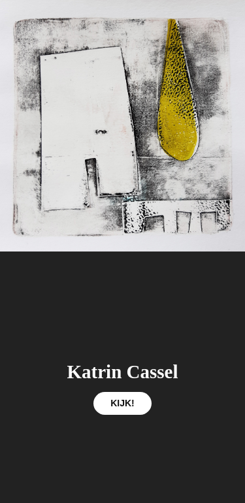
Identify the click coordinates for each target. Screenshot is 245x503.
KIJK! (122, 403)
